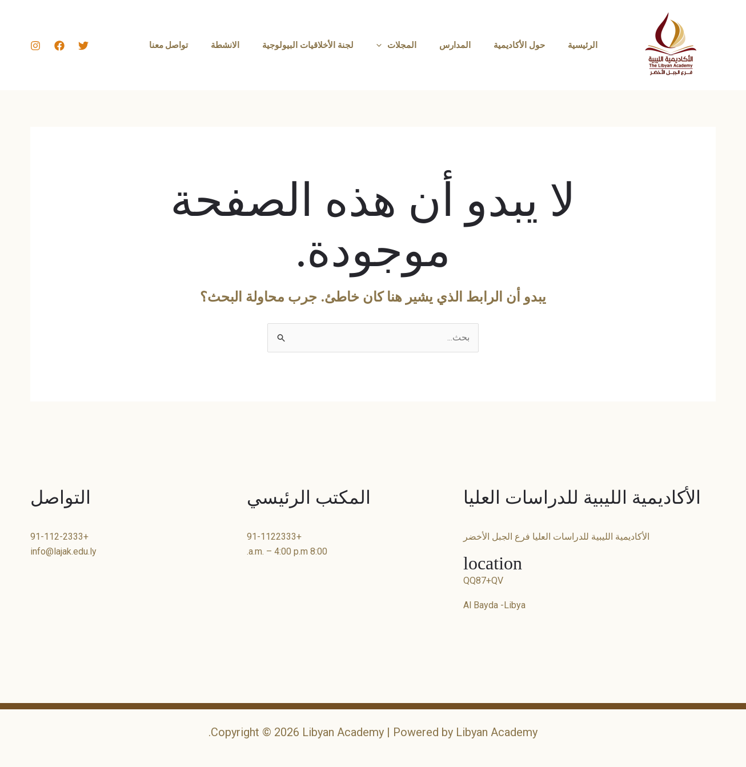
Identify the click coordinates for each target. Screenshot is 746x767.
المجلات (396, 45)
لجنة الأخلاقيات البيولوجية (313, 45)
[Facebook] (59, 46)
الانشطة (236, 45)
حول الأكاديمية (508, 45)
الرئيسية (565, 45)
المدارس (449, 45)
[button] (381, 45)
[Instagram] (35, 46)
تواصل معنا (186, 45)
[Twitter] (83, 46)
